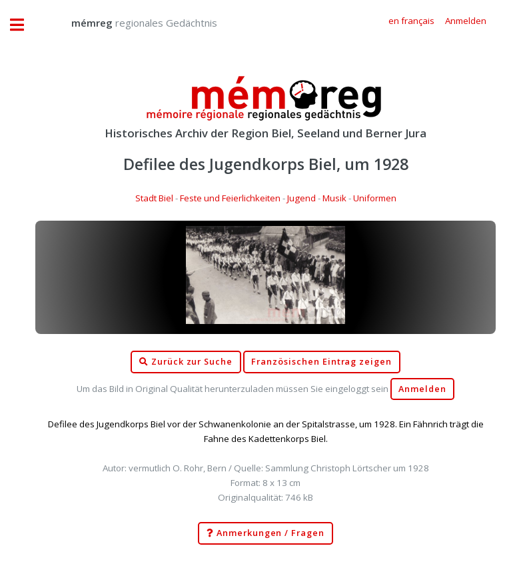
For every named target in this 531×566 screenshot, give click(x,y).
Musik (334, 198)
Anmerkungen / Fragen (265, 533)
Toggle (24, 25)
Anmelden (422, 389)
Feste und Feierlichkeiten (230, 198)
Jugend (301, 198)
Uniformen (374, 198)
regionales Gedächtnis (131, 22)
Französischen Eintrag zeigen (321, 361)
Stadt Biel (154, 198)
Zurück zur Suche (186, 362)
